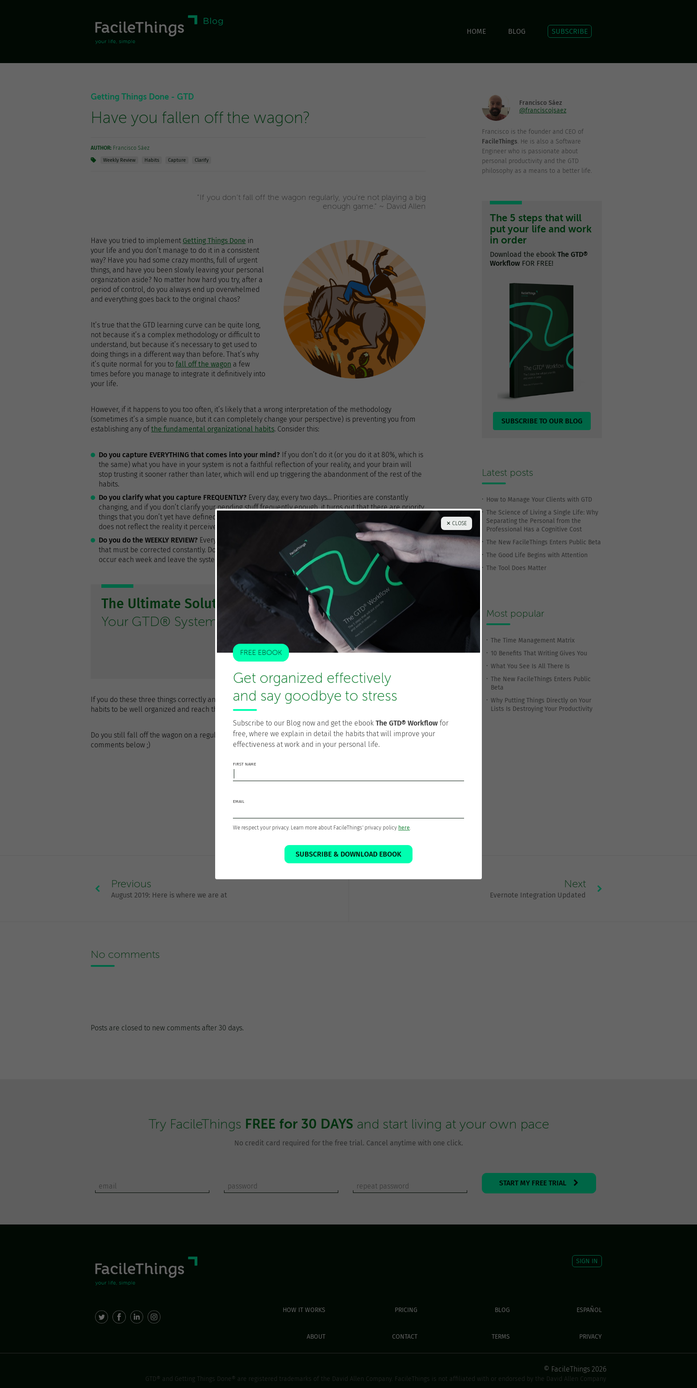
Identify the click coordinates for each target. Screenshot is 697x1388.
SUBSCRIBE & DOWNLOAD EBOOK (348, 861)
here (404, 834)
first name (244, 771)
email (238, 808)
